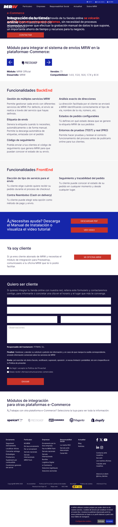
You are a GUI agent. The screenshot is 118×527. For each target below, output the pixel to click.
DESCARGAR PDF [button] (89, 258)
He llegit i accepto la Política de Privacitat (27, 405)
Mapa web (54, 524)
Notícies (81, 483)
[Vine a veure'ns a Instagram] (102, 485)
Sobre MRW (92, 6)
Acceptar (109, 521)
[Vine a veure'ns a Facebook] (97, 478)
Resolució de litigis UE (39, 524)
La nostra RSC (65, 482)
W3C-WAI (65, 524)
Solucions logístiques (50, 505)
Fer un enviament (30, 486)
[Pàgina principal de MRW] (11, 6)
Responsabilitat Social (59, 6)
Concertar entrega (13, 488)
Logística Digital (48, 499)
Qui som (99, 495)
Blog (79, 480)
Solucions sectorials (49, 508)
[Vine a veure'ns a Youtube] (106, 478)
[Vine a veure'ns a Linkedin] (98, 485)
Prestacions (10, 494)
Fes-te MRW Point (48, 486)
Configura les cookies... (83, 521)
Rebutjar (101, 521)
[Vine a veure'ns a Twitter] (101, 478)
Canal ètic (64, 490)
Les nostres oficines (103, 498)
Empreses (41, 6)
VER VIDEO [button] (89, 267)
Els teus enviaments (31, 483)
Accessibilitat (31, 521)
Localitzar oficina (12, 486)
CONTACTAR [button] (25, 35)
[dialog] (93, 515)
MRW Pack (28, 497)
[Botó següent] (48, 99)
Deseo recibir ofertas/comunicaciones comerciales (31, 409)
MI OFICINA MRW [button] (92, 294)
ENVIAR (25, 419)
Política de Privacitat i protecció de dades (52, 521)
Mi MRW (27, 480)
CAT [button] (89, 2)
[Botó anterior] (10, 99)
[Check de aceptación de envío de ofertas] (8, 409)
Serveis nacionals (30, 489)
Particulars (27, 6)
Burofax (45, 497)
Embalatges (10, 491)
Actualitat (78, 6)
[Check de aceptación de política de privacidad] (8, 405)
